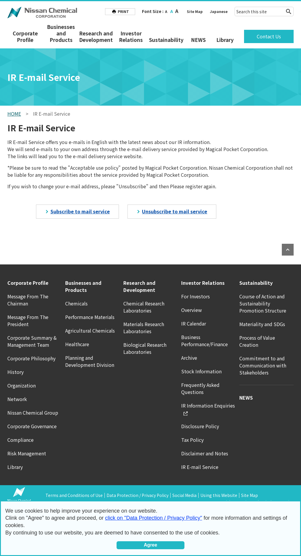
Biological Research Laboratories (144, 348)
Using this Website (218, 495)
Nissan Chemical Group (32, 412)
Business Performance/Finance (204, 340)
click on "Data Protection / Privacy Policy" (153, 518)
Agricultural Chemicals (90, 330)
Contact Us (269, 36)
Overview (191, 309)
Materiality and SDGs (262, 324)
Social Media (184, 495)
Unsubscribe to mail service (174, 211)
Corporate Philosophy (31, 358)
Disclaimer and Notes (204, 453)
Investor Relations (131, 36)
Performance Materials (89, 316)
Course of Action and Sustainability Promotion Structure (262, 303)
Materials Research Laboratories (143, 327)
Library (225, 40)
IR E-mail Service (199, 466)
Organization (21, 385)
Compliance (20, 439)
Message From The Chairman (27, 300)
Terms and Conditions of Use (74, 495)
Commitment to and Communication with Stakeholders (262, 365)
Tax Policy (192, 439)
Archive (189, 357)
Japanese (219, 11)
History (15, 371)
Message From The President (27, 320)
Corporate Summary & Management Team (32, 341)
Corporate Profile (25, 36)
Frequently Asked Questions (200, 388)
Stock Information (201, 371)
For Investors (195, 296)
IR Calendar (193, 323)
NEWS (198, 40)
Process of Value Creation (257, 341)
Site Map (195, 11)
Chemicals (76, 303)
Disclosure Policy (200, 426)
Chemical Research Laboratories (143, 307)
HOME (14, 113)
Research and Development (96, 36)
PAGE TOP (288, 250)
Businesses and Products (61, 33)
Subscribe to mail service (80, 211)
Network (17, 399)
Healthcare (77, 344)
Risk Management (26, 453)
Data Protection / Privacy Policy (138, 495)
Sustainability (166, 40)
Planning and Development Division (89, 361)
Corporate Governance (32, 426)
